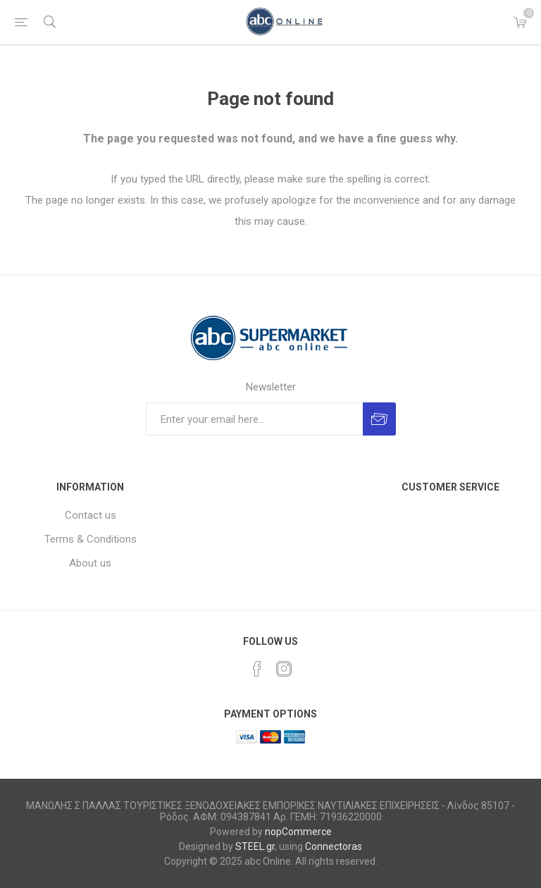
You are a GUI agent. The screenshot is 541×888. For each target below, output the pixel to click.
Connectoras (333, 846)
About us (90, 563)
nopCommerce (298, 831)
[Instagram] (284, 669)
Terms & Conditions (90, 539)
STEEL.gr (255, 846)
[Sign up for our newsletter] (254, 419)
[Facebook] (257, 669)
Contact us (90, 515)
